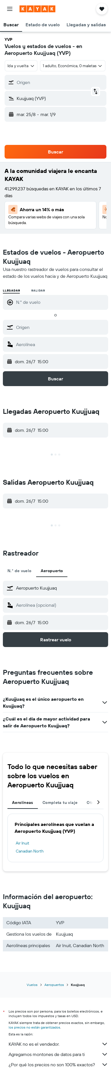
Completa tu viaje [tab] (59, 802)
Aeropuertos (54, 985)
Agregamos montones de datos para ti (58, 1054)
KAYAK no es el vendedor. (58, 1044)
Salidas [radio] (38, 290)
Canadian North (30, 851)
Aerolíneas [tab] (22, 802)
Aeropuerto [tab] (52, 570)
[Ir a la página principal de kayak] (37, 8)
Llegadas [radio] (11, 290)
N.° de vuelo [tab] (19, 570)
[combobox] (21, 65)
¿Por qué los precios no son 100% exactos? (58, 1064)
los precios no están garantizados (34, 1027)
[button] (9, 9)
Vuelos (32, 985)
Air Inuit (22, 843)
